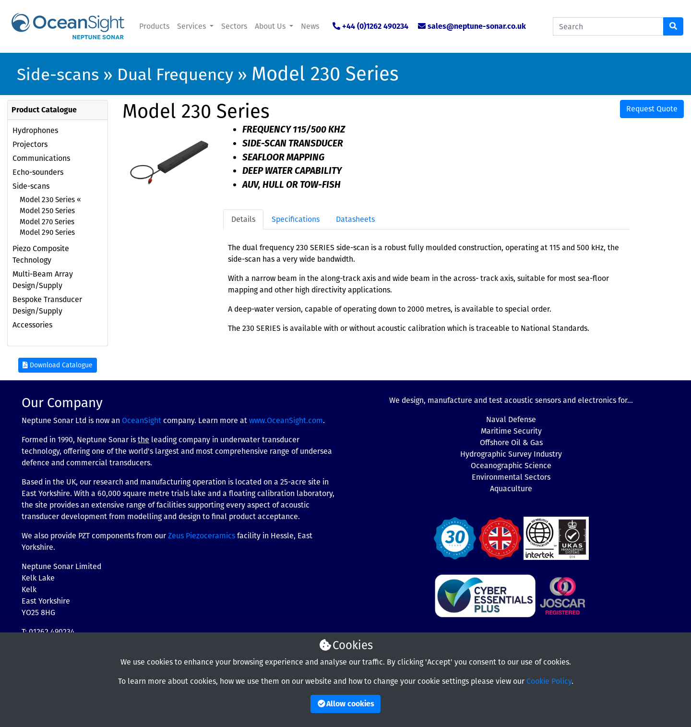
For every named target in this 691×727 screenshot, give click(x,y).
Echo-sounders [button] (37, 172)
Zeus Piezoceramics (201, 535)
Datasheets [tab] (355, 219)
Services (192, 26)
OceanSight (141, 420)
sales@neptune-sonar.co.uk (477, 26)
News (310, 26)
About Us (271, 26)
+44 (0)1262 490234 (375, 26)
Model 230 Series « (50, 199)
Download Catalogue (58, 365)
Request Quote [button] (652, 108)
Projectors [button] (30, 144)
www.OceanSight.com (286, 420)
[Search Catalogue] (608, 26)
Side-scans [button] (30, 186)
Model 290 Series (47, 232)
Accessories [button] (32, 324)
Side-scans (58, 74)
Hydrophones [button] (35, 130)
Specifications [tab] (296, 219)
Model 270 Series (47, 222)
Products (154, 26)
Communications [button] (41, 158)
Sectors (234, 26)
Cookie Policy (549, 681)
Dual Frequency (175, 74)
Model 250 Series (47, 210)
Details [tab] (243, 219)
